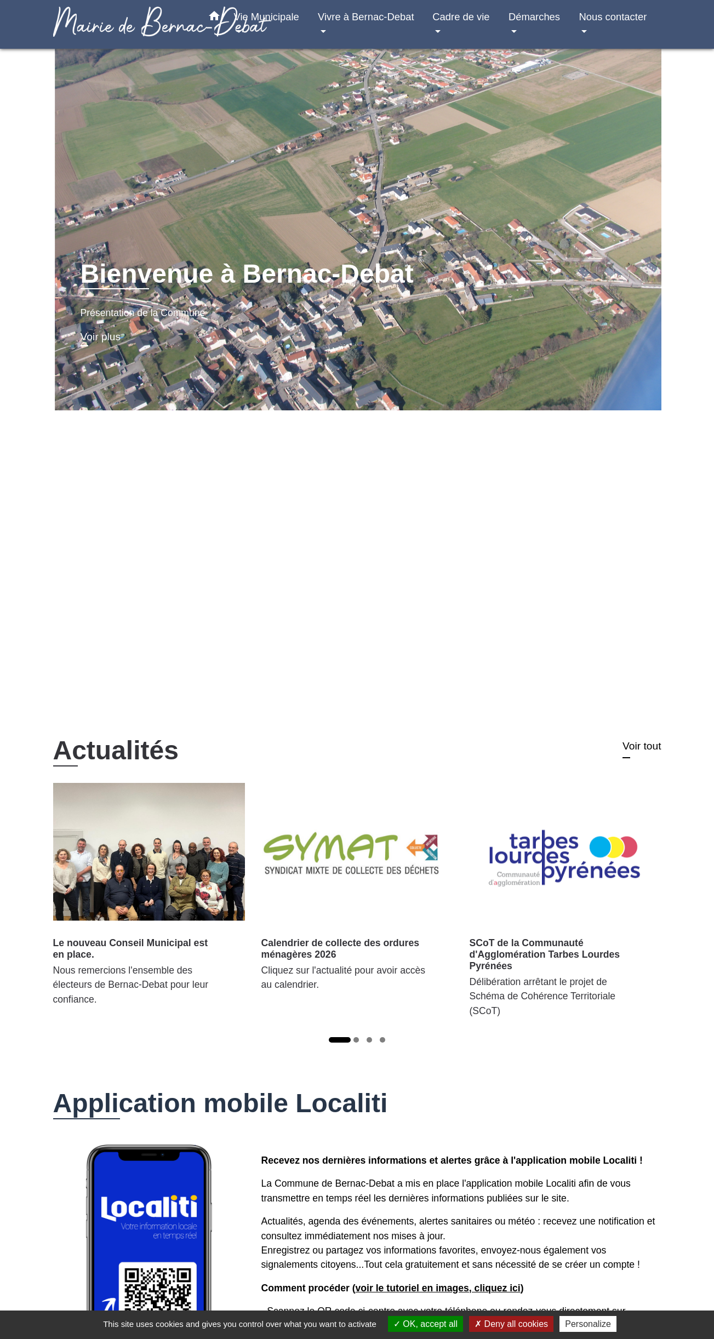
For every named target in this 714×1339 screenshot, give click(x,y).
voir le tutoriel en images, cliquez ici (438, 1288)
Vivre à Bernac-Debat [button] (366, 16)
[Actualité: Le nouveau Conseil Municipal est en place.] (149, 900)
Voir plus (101, 336)
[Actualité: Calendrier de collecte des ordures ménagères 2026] (357, 893)
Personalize (588, 1324)
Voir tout (641, 746)
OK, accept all (425, 1324)
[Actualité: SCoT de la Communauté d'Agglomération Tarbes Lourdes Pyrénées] (565, 906)
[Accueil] (121, 24)
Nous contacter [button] (613, 16)
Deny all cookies (511, 1324)
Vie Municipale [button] (266, 16)
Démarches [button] (534, 16)
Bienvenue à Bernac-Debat (247, 273)
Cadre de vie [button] (460, 16)
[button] (214, 18)
